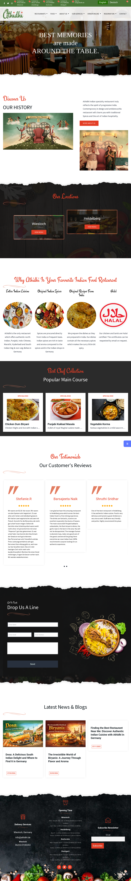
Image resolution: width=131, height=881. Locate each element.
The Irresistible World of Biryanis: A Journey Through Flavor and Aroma (64, 758)
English (102, 2)
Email (108, 835)
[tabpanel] (65, 41)
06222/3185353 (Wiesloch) (21, 4)
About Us (63, 14)
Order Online (93, 14)
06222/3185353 (23, 845)
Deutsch (114, 2)
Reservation (109, 14)
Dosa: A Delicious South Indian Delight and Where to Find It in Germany (21, 758)
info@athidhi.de (79, 3)
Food (52, 14)
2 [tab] (66, 70)
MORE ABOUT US (89, 123)
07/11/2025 (97, 746)
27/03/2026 (11, 773)
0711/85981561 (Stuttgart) (64, 4)
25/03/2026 (54, 773)
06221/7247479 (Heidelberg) (36, 4)
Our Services (77, 14)
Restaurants (40, 14)
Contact (123, 14)
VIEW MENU (39, 232)
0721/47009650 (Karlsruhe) (50, 4)
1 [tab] (64, 70)
